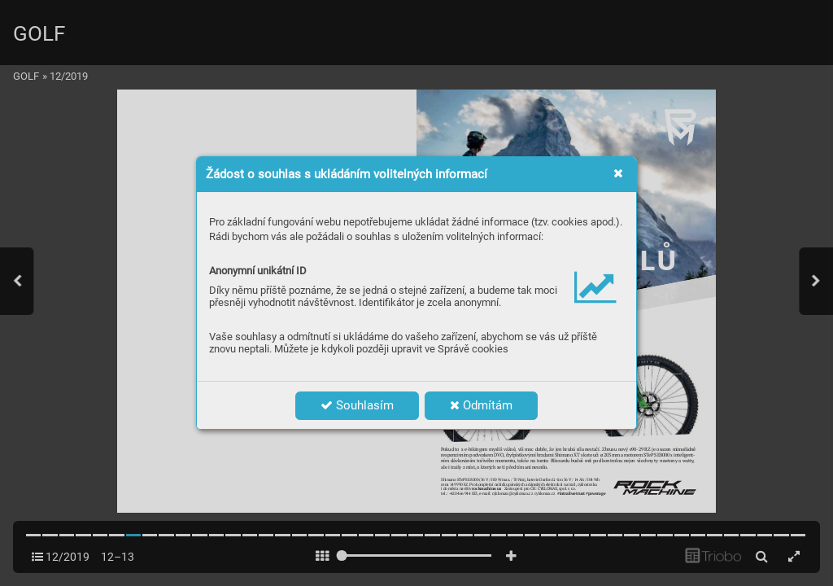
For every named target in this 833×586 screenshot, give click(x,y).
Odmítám (481, 405)
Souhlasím (357, 405)
